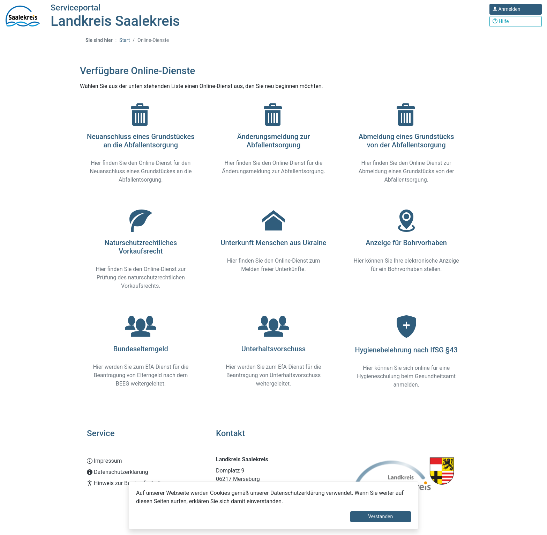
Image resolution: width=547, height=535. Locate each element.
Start (124, 40)
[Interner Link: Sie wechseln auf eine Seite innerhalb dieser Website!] (144, 461)
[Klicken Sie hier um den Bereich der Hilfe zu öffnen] (515, 21)
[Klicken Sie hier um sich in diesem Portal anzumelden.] (515, 9)
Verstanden (380, 516)
